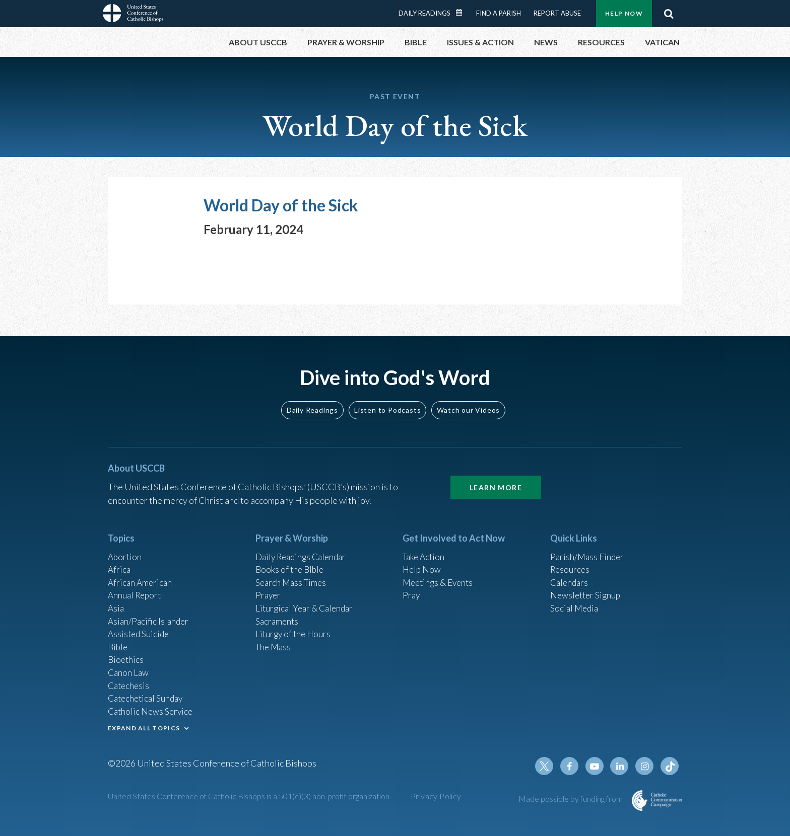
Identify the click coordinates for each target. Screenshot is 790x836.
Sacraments (277, 613)
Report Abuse (557, 13)
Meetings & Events (440, 572)
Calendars (570, 572)
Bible (118, 640)
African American (141, 572)
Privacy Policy (436, 796)
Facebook (573, 766)
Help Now (624, 13)
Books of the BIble (290, 559)
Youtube (597, 766)
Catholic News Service (152, 708)
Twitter (549, 766)
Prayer (268, 586)
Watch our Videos (468, 398)
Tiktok (670, 766)
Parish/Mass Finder (588, 545)
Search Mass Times (292, 572)
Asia (116, 599)
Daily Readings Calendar (462, 13)
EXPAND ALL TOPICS (144, 726)
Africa (119, 559)
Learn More (496, 476)
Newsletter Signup (587, 586)
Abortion (125, 545)
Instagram (646, 766)
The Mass (274, 640)
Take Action (425, 545)
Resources (570, 559)
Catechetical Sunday (147, 695)
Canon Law (129, 667)
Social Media (575, 599)
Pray (412, 586)
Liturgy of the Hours (294, 627)
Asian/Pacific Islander (149, 613)
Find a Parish (498, 13)
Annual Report (136, 586)
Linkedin (622, 766)
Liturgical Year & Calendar (306, 599)
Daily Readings (424, 13)
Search (668, 13)
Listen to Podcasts (387, 398)
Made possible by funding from (571, 798)
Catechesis (130, 681)
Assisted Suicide (140, 627)
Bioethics (126, 654)
